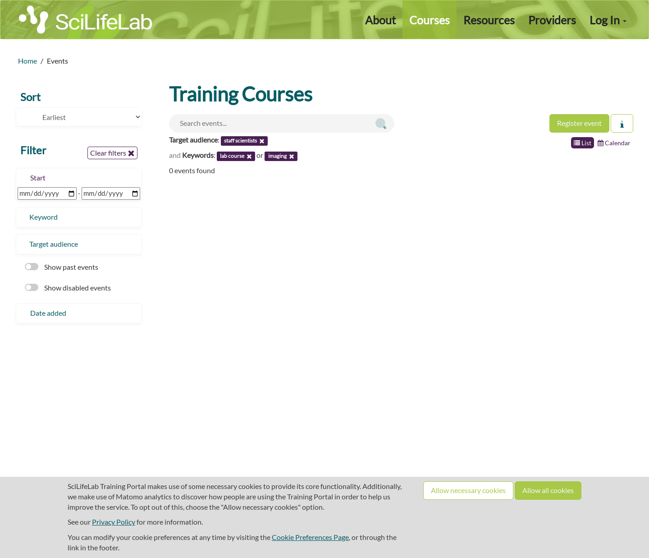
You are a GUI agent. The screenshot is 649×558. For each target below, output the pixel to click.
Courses (429, 20)
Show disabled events (68, 287)
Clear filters (112, 152)
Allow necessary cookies (468, 490)
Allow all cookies (548, 490)
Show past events (61, 267)
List (582, 143)
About (380, 20)
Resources (489, 20)
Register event (579, 123)
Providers (552, 20)
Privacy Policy (113, 521)
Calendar (614, 143)
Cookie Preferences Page (310, 537)
